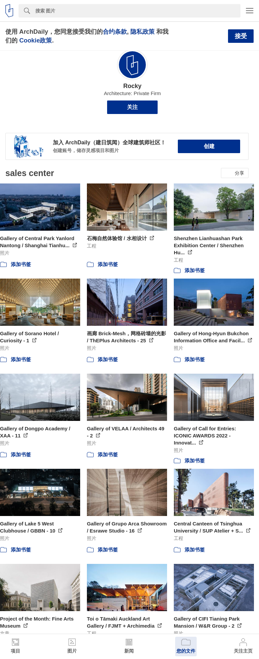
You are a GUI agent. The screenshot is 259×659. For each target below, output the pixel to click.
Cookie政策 (35, 40)
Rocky (132, 86)
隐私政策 (142, 31)
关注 (132, 107)
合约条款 (115, 31)
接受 (241, 36)
